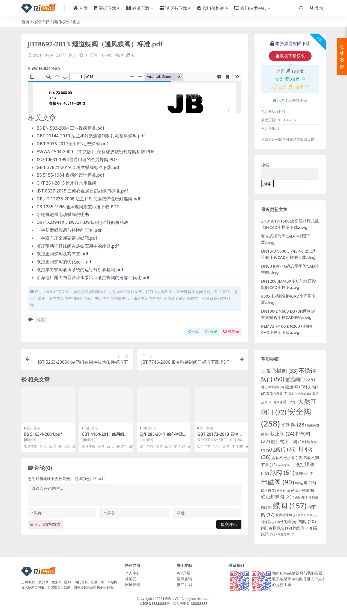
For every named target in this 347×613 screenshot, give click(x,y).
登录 (316, 8)
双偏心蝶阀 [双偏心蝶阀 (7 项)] (277, 393)
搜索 (265, 165)
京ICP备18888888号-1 (156, 603)
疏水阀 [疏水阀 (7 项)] (268, 490)
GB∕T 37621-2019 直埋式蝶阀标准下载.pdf (78, 167)
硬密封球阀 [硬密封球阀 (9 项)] (302, 490)
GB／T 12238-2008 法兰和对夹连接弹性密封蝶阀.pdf (88, 199)
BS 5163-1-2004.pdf (43, 434)
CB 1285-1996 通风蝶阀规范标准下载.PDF (78, 207)
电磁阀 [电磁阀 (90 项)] (277, 481)
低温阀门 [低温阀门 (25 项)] (300, 379)
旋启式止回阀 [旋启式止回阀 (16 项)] (288, 442)
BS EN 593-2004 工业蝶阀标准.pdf (70, 128)
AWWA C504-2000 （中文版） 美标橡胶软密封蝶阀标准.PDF (95, 152)
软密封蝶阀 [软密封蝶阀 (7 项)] (286, 515)
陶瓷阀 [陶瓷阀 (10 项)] (302, 528)
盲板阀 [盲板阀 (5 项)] (283, 491)
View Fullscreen (44, 68)
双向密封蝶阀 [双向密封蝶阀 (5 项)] (299, 394)
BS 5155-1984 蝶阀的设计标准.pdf (70, 175)
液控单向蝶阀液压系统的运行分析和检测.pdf (80, 269)
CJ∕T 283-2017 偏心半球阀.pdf (161, 436)
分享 (193, 332)
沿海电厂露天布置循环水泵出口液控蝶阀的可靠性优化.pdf (93, 277)
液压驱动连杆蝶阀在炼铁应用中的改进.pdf (78, 246)
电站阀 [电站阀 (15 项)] (305, 483)
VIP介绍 (183, 573)
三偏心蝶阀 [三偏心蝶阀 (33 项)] (279, 370)
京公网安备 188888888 (190, 603)
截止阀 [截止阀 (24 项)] (282, 433)
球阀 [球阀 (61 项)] (282, 472)
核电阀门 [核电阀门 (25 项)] (280, 449)
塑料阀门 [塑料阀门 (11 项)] (285, 402)
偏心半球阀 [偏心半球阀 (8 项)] (272, 387)
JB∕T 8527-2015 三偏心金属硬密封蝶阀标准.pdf (82, 191)
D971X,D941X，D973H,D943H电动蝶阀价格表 (82, 222)
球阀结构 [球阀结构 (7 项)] (304, 473)
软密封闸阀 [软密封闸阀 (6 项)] (307, 515)
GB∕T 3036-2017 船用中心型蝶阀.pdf (72, 144)
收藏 (211, 332)
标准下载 (41, 21)
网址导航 (132, 584)
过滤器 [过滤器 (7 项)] (268, 522)
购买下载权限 (290, 56)
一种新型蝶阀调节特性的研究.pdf (69, 230)
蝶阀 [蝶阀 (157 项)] (290, 506)
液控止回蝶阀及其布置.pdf (62, 254)
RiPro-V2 (171, 598)
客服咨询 (184, 578)
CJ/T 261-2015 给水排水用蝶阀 (66, 183)
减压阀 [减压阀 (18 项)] (296, 386)
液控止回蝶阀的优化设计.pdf (65, 262)
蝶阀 (40, 319)
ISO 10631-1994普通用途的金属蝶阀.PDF (77, 159)
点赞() (231, 332)
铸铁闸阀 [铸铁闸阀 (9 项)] (286, 521)
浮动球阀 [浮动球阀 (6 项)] (286, 465)
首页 (25, 21)
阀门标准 (61, 21)
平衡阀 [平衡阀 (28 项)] (293, 424)
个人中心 (132, 573)
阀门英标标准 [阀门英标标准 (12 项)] (276, 528)
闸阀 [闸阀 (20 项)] (306, 521)
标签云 (130, 578)
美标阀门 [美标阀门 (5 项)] (303, 497)
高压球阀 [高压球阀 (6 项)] (286, 534)
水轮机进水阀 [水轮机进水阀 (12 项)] (287, 457)
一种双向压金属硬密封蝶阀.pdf (67, 238)
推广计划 (184, 584)
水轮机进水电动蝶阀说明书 (63, 214)
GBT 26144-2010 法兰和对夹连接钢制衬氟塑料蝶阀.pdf (91, 136)
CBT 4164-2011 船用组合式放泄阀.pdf (105, 436)
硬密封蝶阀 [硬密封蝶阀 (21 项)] (277, 496)
